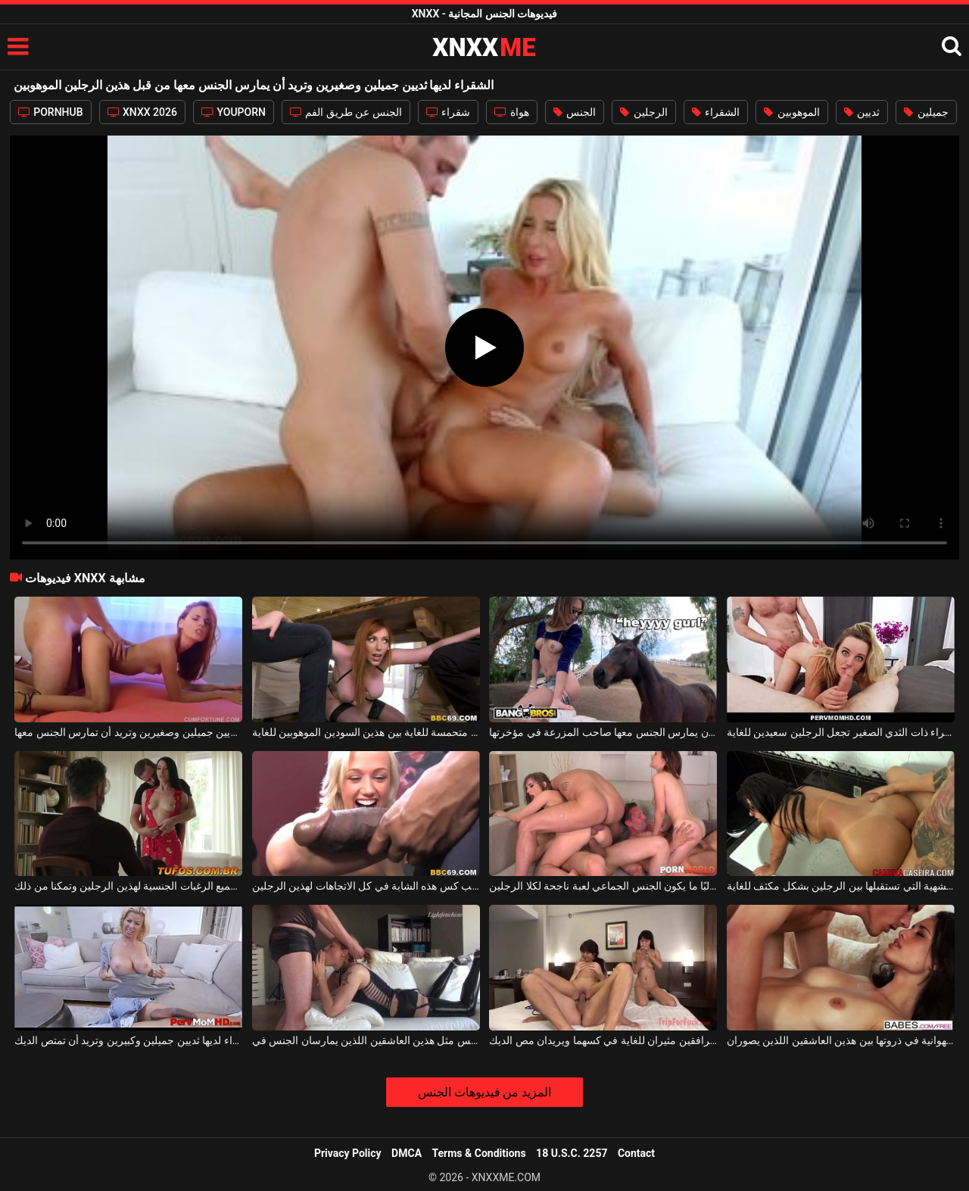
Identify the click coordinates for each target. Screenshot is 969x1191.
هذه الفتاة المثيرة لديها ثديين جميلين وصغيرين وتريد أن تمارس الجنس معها (128, 732)
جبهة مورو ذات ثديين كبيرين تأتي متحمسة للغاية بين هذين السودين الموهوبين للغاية (366, 732)
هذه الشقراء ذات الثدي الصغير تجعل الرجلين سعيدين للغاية (841, 732)
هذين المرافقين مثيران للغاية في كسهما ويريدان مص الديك (603, 1040)
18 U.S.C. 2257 (571, 1153)
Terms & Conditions (479, 1153)
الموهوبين (791, 112)
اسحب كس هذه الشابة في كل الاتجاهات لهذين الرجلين (366, 886)
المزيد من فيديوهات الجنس (485, 1092)
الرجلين (643, 112)
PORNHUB (50, 112)
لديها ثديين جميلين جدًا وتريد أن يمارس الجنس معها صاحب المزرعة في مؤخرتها (603, 732)
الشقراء (716, 112)
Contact (636, 1153)
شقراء (448, 112)
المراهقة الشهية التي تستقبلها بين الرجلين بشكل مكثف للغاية (841, 886)
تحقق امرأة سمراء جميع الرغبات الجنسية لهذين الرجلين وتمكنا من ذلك (128, 886)
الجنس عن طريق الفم (346, 112)
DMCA (406, 1153)
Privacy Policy (348, 1153)
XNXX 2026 (142, 112)
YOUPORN (233, 112)
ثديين (862, 112)
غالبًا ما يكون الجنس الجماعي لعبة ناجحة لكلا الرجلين (603, 886)
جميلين (926, 112)
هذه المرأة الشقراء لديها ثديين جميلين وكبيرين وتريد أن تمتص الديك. (128, 1040)
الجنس (574, 112)
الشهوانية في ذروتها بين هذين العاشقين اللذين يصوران (841, 1040)
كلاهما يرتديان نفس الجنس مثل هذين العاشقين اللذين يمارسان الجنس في (366, 1040)
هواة (511, 112)
